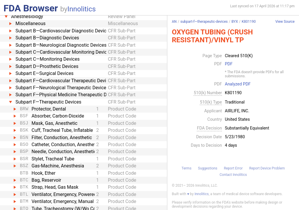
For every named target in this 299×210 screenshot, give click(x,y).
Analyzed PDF (238, 84)
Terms (187, 168)
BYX (235, 22)
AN (174, 22)
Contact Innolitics (233, 175)
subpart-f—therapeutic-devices (204, 22)
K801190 (249, 22)
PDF (228, 64)
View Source (285, 22)
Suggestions (207, 168)
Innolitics (81, 9)
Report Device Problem (267, 168)
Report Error (233, 168)
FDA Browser (31, 8)
